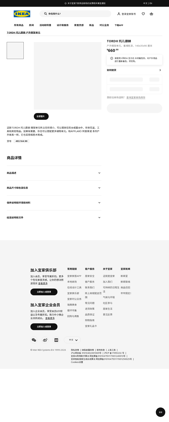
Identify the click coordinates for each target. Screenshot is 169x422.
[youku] (56, 340)
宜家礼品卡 (91, 326)
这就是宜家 (109, 276)
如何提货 (111, 70)
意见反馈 (107, 314)
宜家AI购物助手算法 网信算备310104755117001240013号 (98, 356)
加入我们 (107, 281)
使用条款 (101, 350)
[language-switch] (72, 340)
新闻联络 (125, 281)
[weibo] (45, 340)
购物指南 (89, 320)
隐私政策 (75, 350)
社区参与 (107, 303)
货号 (9, 141)
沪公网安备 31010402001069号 (86, 353)
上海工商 (111, 350)
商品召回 (125, 287)
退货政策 (89, 308)
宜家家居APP (74, 276)
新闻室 (124, 276)
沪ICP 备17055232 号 (114, 353)
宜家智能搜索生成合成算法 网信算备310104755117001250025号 (101, 359)
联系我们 (89, 287)
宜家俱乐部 (73, 293)
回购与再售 (73, 316)
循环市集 (72, 310)
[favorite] (161, 43)
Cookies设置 (77, 362)
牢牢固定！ (126, 293)
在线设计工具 (74, 287)
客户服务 (89, 281)
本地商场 (72, 281)
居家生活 (107, 308)
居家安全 (89, 276)
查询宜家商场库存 (135, 97)
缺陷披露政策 (88, 350)
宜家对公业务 (74, 299)
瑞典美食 (72, 304)
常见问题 (89, 303)
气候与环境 (109, 297)
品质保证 (89, 314)
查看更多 (43, 283)
